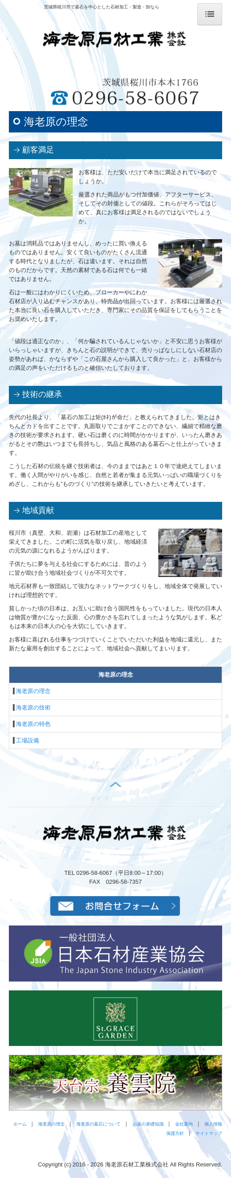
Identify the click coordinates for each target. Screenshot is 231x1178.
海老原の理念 (33, 691)
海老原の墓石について (98, 1124)
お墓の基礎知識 (148, 1124)
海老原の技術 (33, 707)
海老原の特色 (33, 724)
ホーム (20, 1124)
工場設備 (27, 740)
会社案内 (184, 1124)
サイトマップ (209, 1133)
